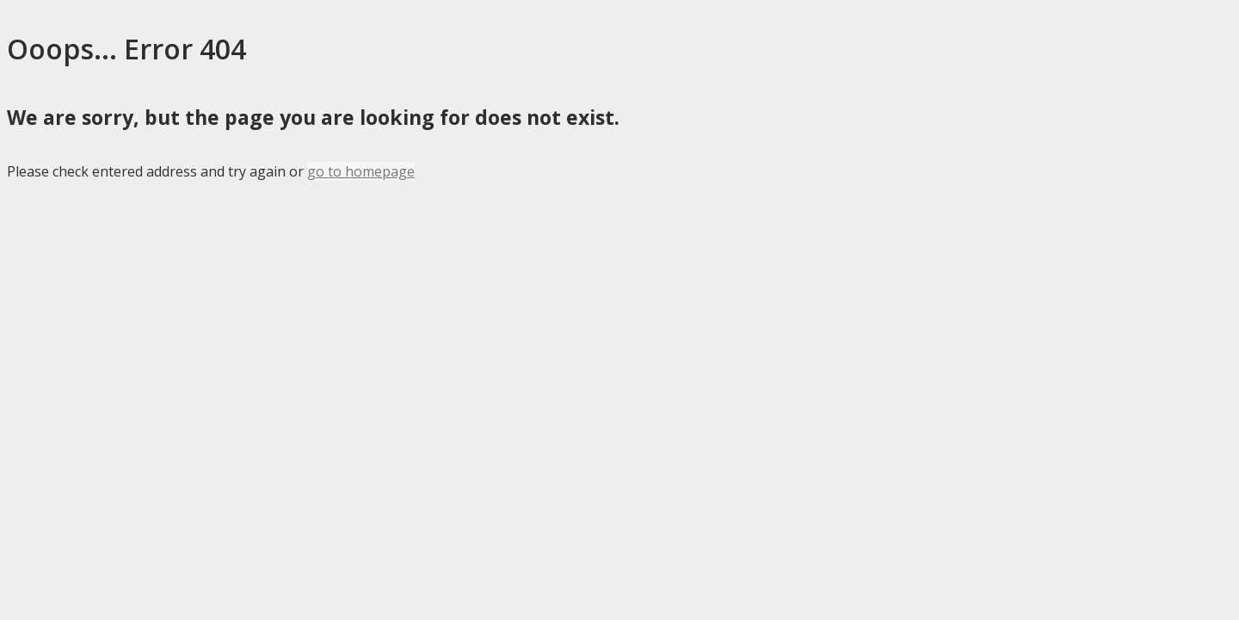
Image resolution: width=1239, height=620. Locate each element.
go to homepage (361, 171)
